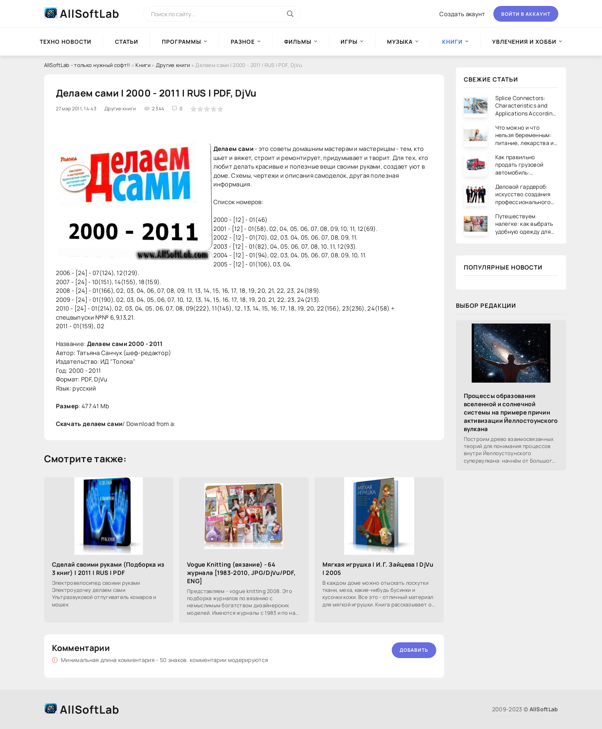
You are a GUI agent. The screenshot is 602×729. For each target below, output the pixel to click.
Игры (349, 41)
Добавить (414, 650)
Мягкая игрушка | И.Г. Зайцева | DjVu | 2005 (377, 568)
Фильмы (297, 41)
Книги (142, 65)
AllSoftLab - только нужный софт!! (87, 65)
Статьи (126, 41)
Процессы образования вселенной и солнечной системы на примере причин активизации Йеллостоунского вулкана (511, 412)
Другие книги (173, 65)
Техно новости (65, 41)
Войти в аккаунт (525, 14)
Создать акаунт (462, 14)
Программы (181, 41)
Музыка (400, 41)
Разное (243, 41)
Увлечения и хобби (524, 41)
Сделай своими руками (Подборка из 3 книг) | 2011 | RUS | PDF (108, 568)
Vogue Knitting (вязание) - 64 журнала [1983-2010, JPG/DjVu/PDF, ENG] (241, 572)
